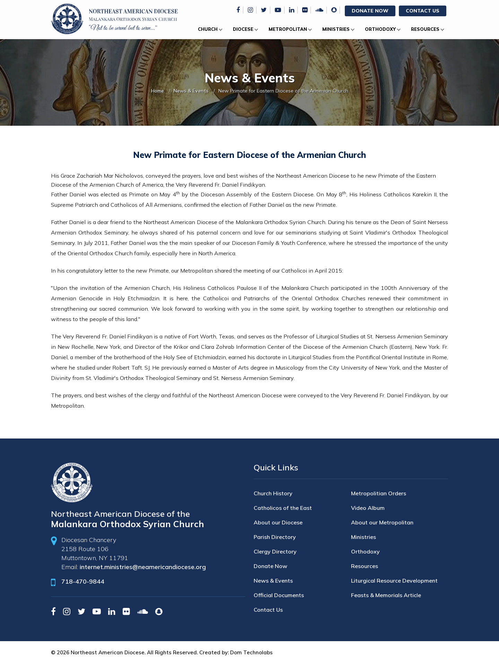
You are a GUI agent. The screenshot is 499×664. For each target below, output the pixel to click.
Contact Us (422, 11)
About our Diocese (278, 522)
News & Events (191, 91)
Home (157, 91)
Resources (425, 29)
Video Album (368, 507)
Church (208, 29)
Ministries (336, 29)
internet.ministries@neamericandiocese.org (143, 567)
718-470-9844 (82, 581)
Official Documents (279, 595)
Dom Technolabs (251, 652)
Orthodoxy (380, 29)
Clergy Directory (275, 551)
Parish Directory (275, 536)
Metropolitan (288, 29)
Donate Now (370, 11)
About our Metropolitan (382, 522)
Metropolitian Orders (378, 493)
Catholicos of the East (283, 507)
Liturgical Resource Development (394, 580)
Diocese (243, 29)
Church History (273, 493)
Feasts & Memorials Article (386, 595)
